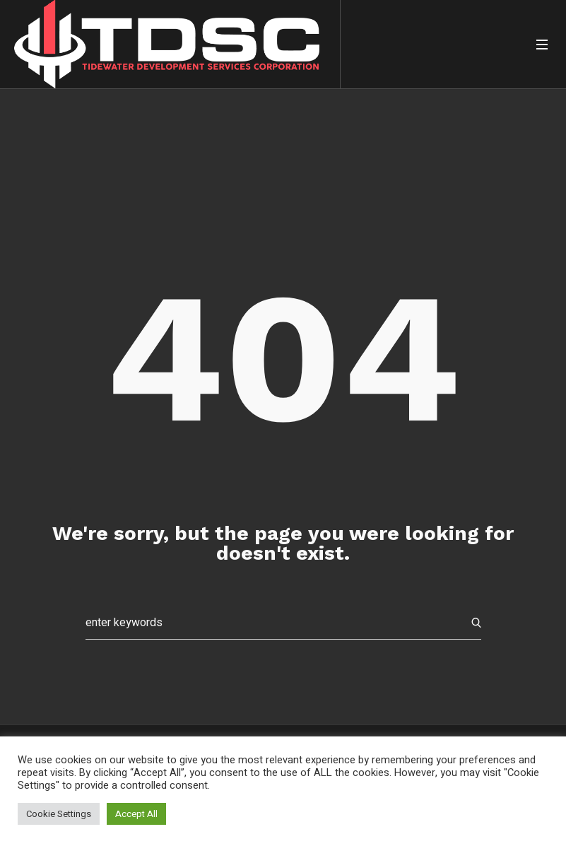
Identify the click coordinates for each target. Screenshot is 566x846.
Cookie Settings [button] (58, 814)
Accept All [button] (136, 814)
